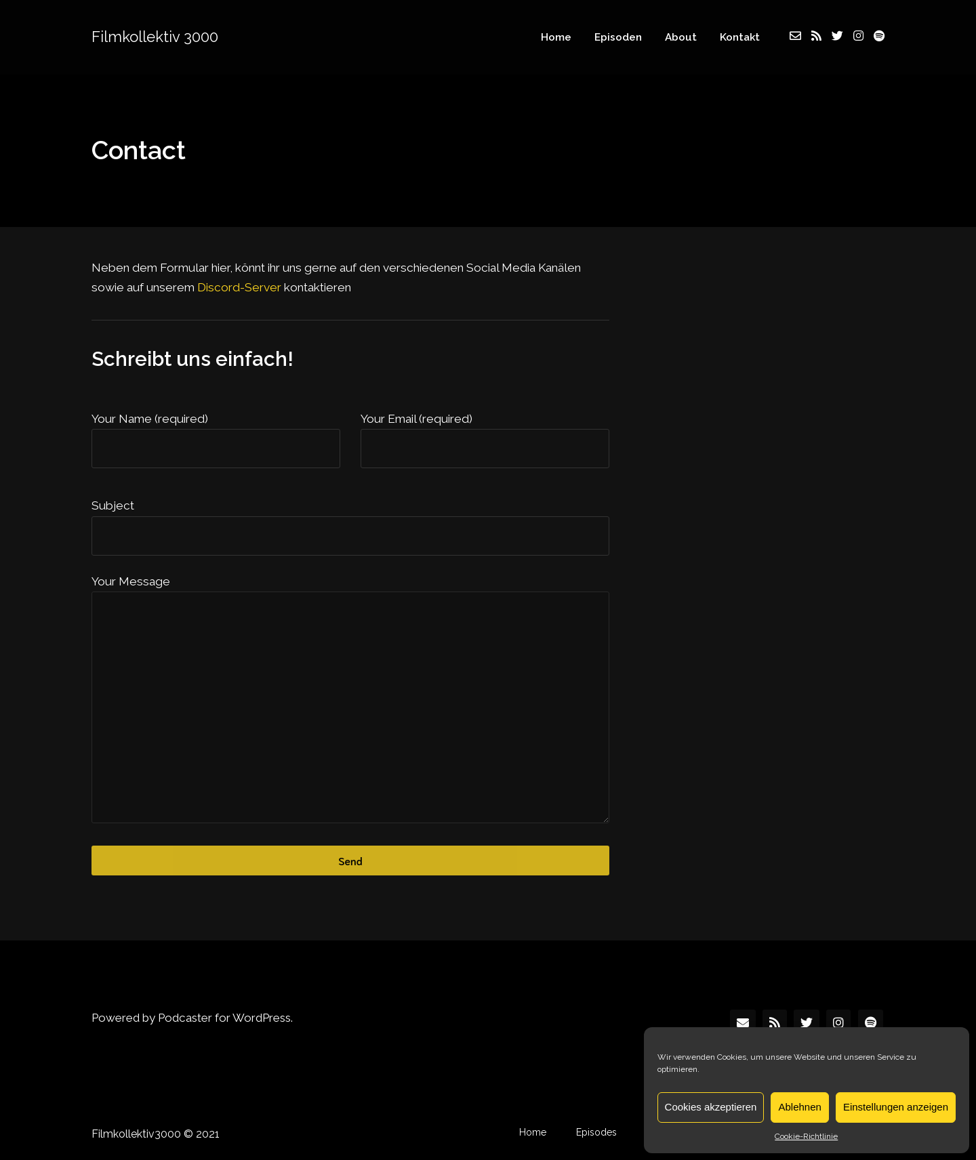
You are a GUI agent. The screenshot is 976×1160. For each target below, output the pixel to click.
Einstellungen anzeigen (895, 1107)
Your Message (131, 581)
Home (556, 36)
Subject (113, 505)
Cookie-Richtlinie (806, 1136)
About (681, 36)
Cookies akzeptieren (711, 1107)
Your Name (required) (150, 419)
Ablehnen (799, 1107)
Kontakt (740, 36)
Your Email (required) (416, 419)
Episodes (596, 1132)
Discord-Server (239, 287)
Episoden (618, 36)
